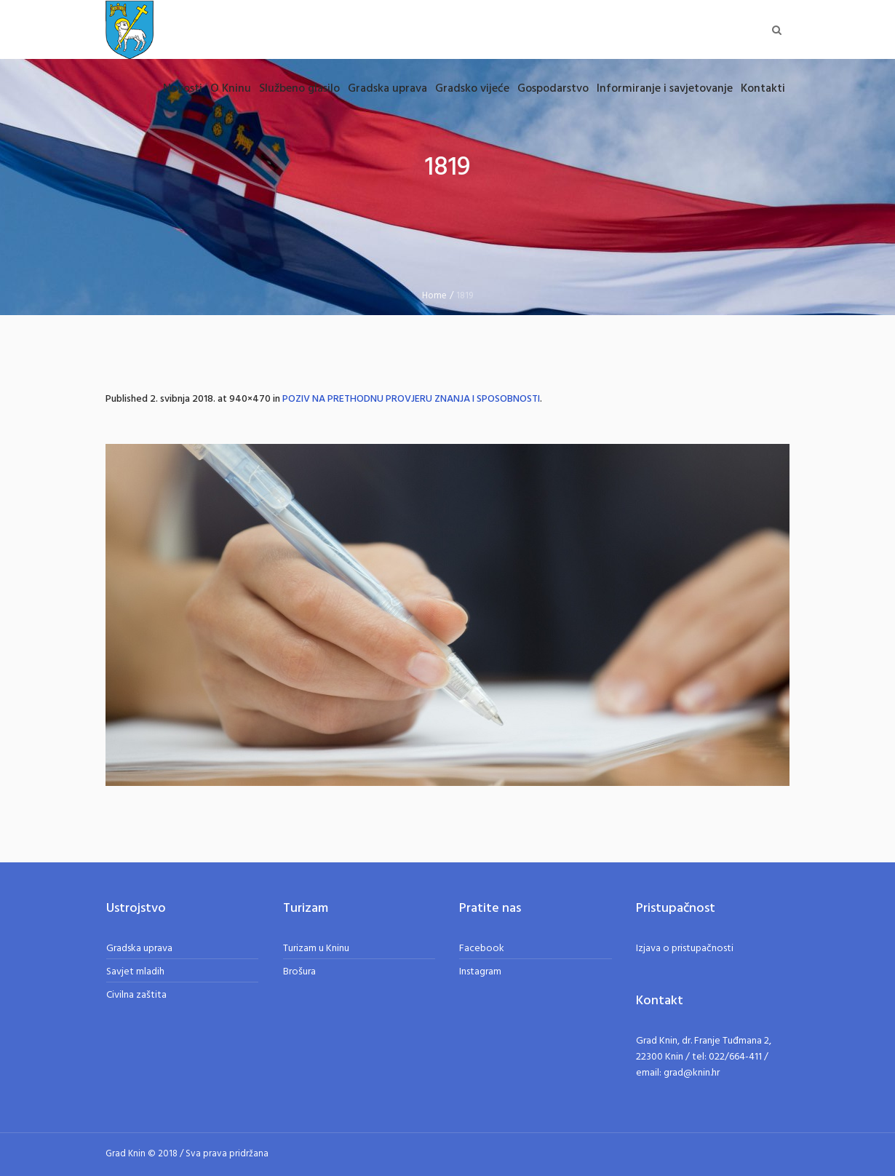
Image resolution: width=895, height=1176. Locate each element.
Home (434, 295)
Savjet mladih (135, 972)
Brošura (299, 972)
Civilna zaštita (136, 995)
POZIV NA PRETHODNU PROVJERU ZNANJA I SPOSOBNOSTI (411, 399)
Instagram (480, 972)
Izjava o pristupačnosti (684, 948)
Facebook (481, 948)
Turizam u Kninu (316, 948)
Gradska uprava (139, 948)
